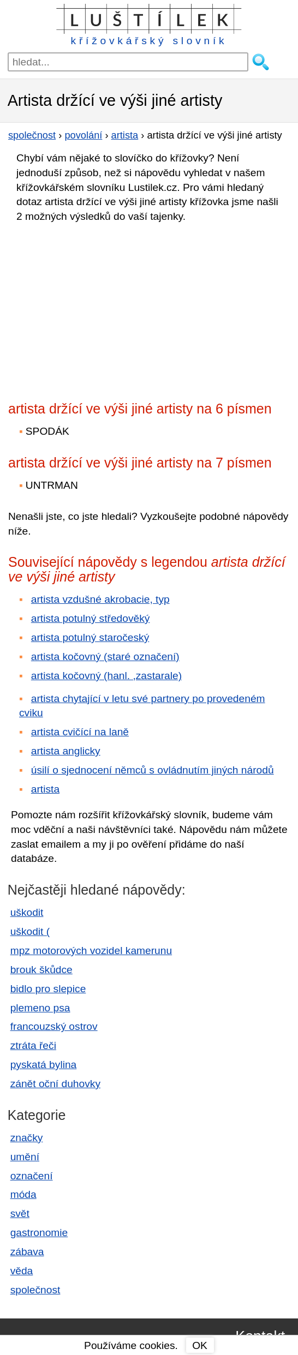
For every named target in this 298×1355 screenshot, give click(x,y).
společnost (35, 1290)
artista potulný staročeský (90, 637)
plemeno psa (40, 1008)
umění (24, 1156)
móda (23, 1194)
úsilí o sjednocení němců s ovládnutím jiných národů (152, 770)
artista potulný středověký (90, 618)
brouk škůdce (41, 969)
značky (26, 1137)
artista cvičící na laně (80, 732)
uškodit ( (30, 931)
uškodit (27, 912)
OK (199, 1345)
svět (19, 1213)
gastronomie (39, 1232)
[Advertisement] (103, 308)
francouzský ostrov (54, 1026)
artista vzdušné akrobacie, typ (100, 599)
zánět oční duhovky (55, 1083)
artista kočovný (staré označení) (105, 656)
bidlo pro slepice (48, 988)
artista (45, 789)
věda (21, 1270)
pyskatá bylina (43, 1064)
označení (31, 1176)
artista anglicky (65, 751)
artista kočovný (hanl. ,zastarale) (106, 675)
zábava (27, 1251)
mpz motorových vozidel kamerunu (91, 950)
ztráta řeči (33, 1045)
